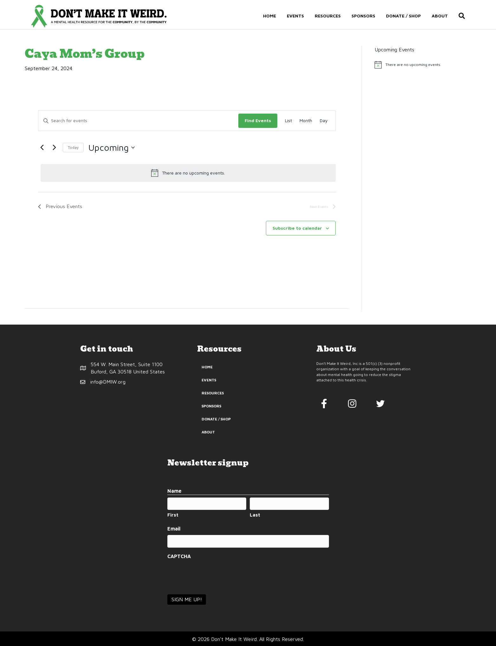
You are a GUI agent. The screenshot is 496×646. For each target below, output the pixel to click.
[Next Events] (54, 147)
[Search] (465, 16)
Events (301, 16)
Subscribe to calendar (297, 228)
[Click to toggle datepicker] (111, 147)
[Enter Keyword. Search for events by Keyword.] (138, 121)
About (446, 16)
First (172, 514)
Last (255, 514)
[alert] (188, 173)
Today (73, 147)
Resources (334, 16)
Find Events (258, 120)
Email (173, 528)
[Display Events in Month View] (306, 121)
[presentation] (215, 575)
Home (275, 16)
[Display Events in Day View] (324, 121)
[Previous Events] (42, 147)
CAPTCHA (179, 556)
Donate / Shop (409, 16)
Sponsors (370, 16)
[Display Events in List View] (288, 121)
